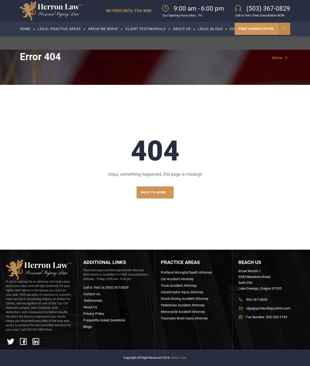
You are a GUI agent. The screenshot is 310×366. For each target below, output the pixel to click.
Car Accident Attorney (177, 279)
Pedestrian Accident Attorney (183, 305)
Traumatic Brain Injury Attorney (184, 318)
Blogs (87, 327)
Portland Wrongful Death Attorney (186, 272)
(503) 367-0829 (268, 8)
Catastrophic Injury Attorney (182, 292)
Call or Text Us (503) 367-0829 (106, 287)
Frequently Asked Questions (104, 320)
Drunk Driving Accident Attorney (185, 299)
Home (25, 29)
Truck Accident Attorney (179, 285)
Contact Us (91, 294)
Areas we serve (103, 29)
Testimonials (92, 300)
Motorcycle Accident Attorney (183, 312)
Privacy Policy (93, 314)
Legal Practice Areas (59, 29)
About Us (182, 29)
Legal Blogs (210, 29)
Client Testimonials (145, 29)
